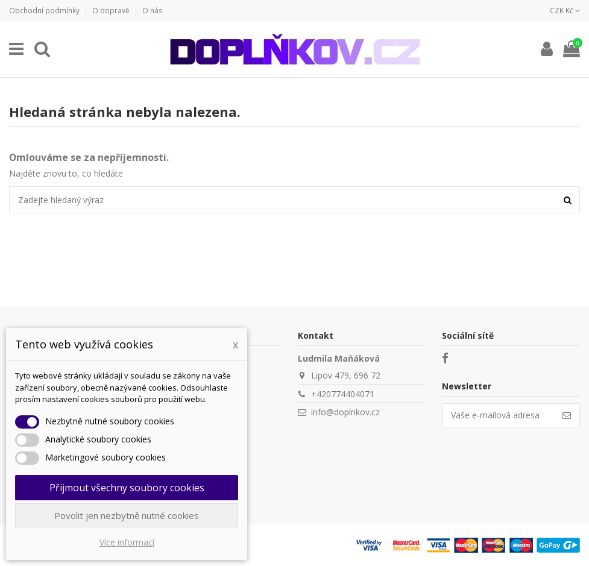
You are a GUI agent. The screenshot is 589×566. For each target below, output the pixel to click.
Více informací (126, 542)
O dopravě (111, 10)
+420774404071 (342, 394)
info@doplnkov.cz (345, 412)
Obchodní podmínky (45, 10)
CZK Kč (565, 10)
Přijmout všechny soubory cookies (126, 487)
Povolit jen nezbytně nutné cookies (126, 515)
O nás (152, 10)
